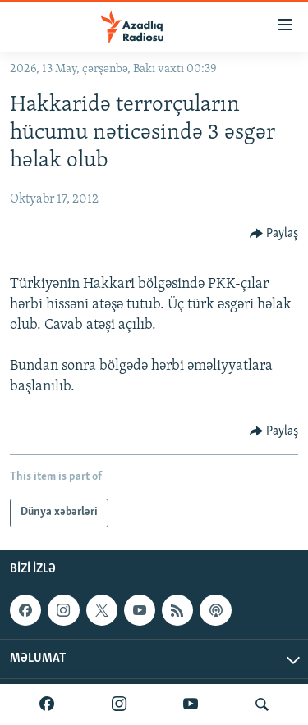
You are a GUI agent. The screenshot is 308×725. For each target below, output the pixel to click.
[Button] (274, 234)
